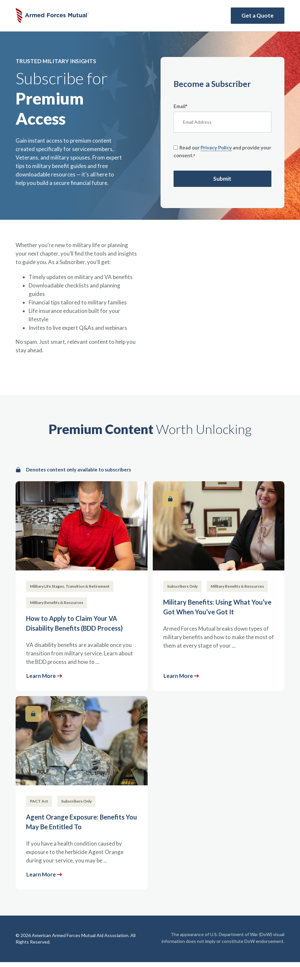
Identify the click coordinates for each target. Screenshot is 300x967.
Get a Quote (257, 15)
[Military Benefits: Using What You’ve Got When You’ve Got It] (219, 586)
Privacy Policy (216, 147)
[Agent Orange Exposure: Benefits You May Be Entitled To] (82, 793)
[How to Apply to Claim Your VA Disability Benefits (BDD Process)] (82, 586)
